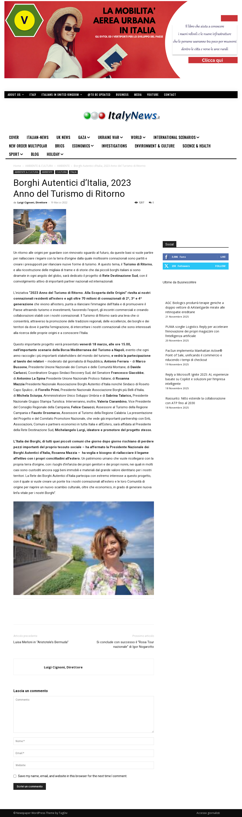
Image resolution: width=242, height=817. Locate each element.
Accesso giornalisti (208, 813)
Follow (220, 266)
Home (17, 166)
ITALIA (73, 172)
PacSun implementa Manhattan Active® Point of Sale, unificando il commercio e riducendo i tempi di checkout (193, 355)
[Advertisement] (200, 201)
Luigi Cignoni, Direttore (32, 202)
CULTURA (61, 172)
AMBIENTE (63, 166)
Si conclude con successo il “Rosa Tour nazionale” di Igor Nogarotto (125, 644)
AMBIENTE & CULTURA (39, 166)
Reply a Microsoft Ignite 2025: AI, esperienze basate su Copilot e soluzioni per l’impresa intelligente (197, 379)
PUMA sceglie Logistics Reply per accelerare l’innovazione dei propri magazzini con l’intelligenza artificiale (196, 331)
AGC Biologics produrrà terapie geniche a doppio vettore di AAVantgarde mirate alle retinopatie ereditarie (195, 307)
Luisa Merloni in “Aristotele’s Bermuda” (41, 642)
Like (223, 256)
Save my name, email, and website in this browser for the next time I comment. (72, 776)
